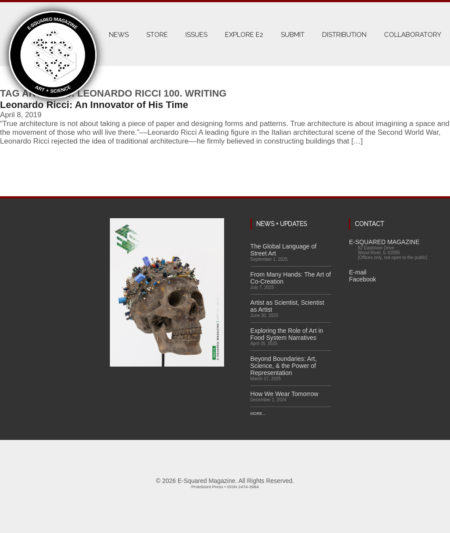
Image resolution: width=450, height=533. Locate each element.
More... (258, 413)
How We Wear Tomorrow (284, 393)
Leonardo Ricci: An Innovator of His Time (94, 104)
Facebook (362, 279)
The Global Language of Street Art (283, 250)
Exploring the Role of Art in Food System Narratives (286, 334)
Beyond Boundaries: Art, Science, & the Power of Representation (283, 365)
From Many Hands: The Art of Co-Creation (290, 278)
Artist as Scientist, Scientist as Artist (287, 306)
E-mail (358, 272)
